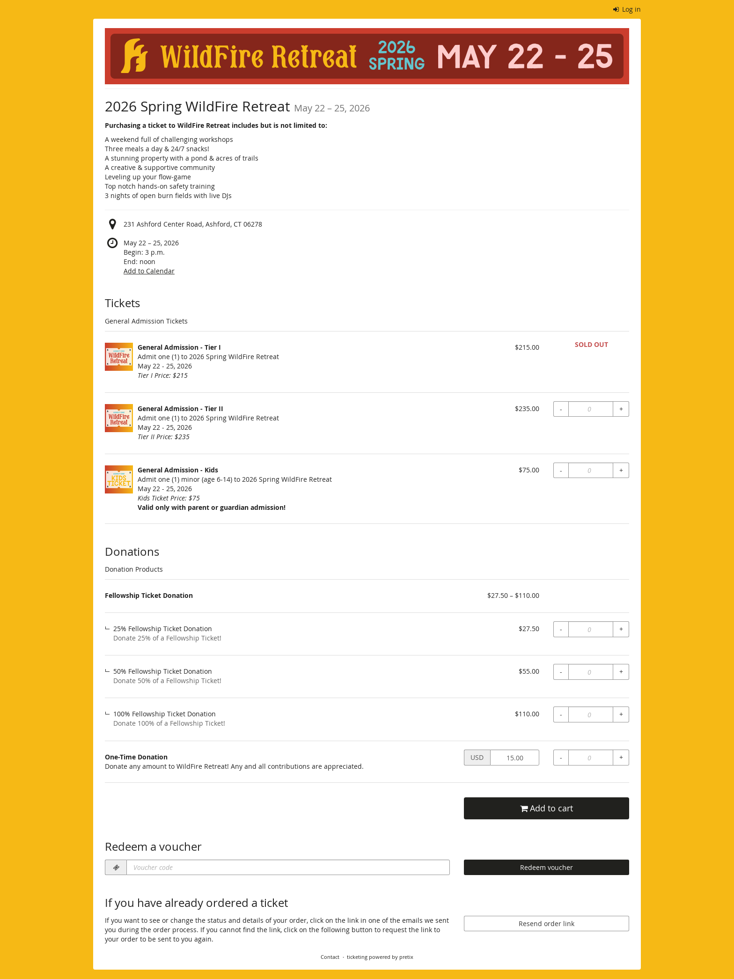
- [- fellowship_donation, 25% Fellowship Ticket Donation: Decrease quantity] (561, 629)
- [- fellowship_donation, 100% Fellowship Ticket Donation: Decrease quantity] (561, 714)
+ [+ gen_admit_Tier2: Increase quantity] (621, 409)
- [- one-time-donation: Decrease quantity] (561, 757)
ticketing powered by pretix (380, 956)
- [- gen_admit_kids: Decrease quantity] (561, 470)
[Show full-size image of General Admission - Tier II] (119, 418)
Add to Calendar (149, 270)
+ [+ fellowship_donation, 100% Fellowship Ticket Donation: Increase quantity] (621, 714)
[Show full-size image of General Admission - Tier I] (119, 357)
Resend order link (546, 923)
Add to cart (546, 808)
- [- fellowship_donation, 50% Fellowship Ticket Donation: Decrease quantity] (561, 671)
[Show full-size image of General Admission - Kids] (119, 479)
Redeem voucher (546, 867)
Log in (627, 9)
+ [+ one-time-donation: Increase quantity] (621, 757)
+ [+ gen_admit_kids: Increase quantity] (621, 470)
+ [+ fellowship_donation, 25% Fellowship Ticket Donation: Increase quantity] (621, 629)
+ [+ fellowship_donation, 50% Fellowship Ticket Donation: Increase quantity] (621, 671)
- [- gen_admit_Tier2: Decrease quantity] (561, 409)
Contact (330, 956)
